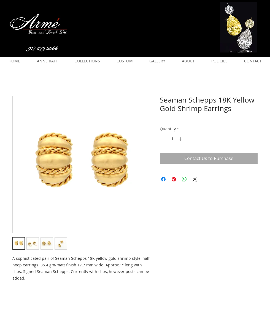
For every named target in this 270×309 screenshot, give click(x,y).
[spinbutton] (172, 139)
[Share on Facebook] (163, 179)
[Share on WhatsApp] (184, 179)
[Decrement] (164, 139)
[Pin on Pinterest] (174, 179)
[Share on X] (194, 179)
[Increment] (180, 139)
